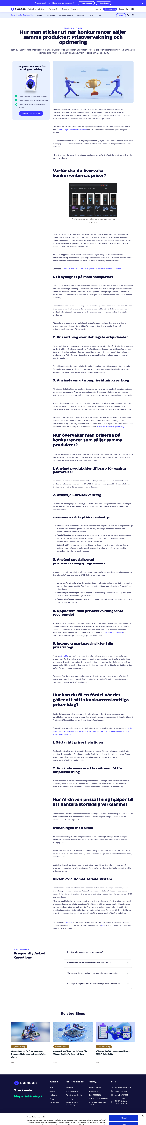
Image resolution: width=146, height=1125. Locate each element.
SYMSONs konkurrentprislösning (110, 426)
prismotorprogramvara (113, 632)
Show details (31, 1121)
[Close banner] (143, 1104)
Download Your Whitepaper (31, 113)
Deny (124, 1113)
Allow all (124, 1106)
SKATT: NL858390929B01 (98, 1099)
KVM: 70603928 (95, 1095)
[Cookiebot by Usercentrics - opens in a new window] (13, 1121)
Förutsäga (70, 1099)
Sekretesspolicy (94, 1091)
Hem (51, 1087)
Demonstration (110, 9)
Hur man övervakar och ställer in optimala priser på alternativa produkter (91, 269)
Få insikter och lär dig (74, 1095)
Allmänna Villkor (95, 1087)
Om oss (52, 1091)
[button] (32, 9)
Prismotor (69, 1087)
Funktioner (53, 1095)
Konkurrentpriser (72, 1091)
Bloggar (52, 1099)
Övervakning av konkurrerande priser (72, 129)
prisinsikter (64, 656)
